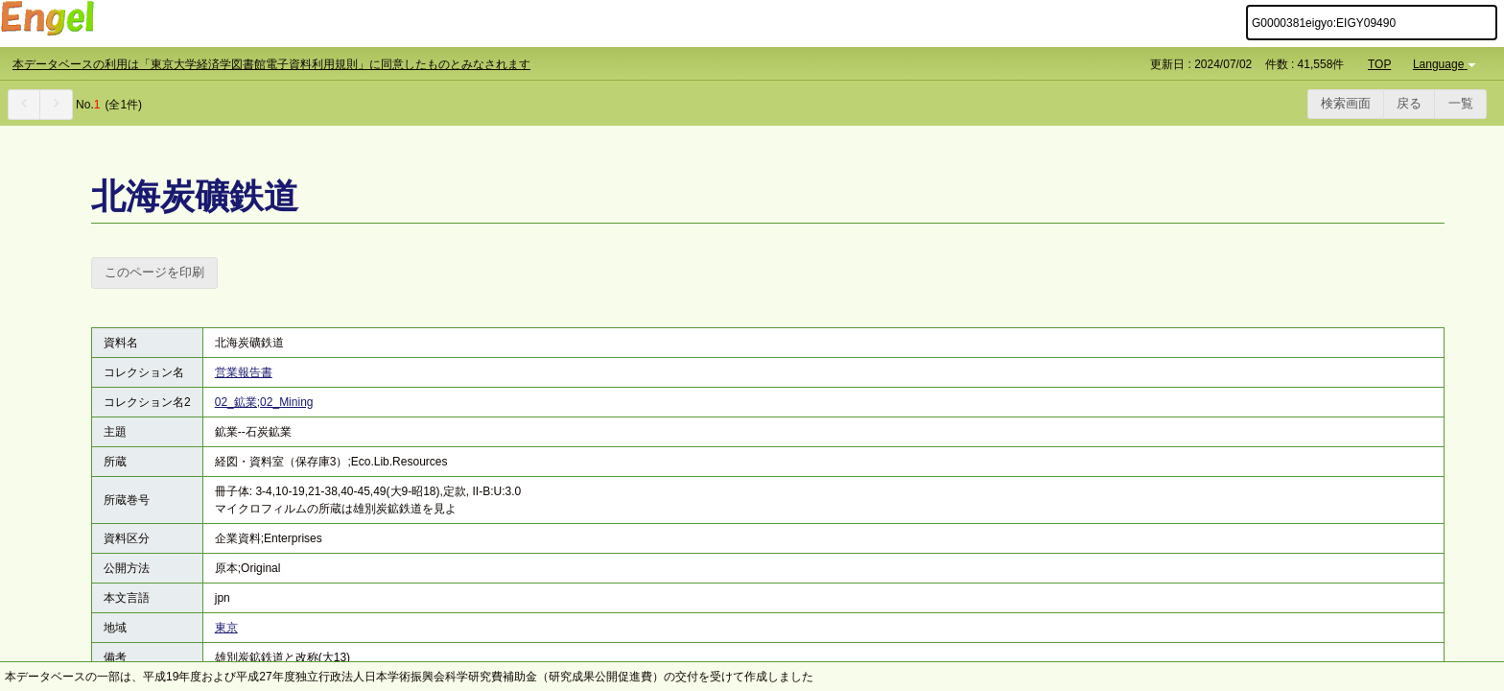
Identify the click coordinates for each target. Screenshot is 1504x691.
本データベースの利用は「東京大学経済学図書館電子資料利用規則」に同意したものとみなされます (271, 64)
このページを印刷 (154, 272)
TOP (1379, 64)
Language (1446, 64)
